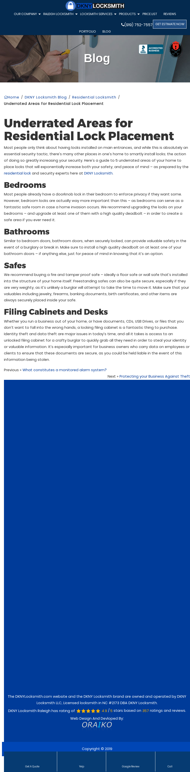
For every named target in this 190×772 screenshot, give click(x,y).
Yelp (81, 766)
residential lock (17, 173)
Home (11, 97)
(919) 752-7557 (137, 25)
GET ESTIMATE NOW (169, 24)
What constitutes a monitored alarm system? (65, 369)
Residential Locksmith (94, 97)
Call (169, 766)
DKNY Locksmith (98, 173)
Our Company (27, 15)
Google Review (130, 766)
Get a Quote (32, 766)
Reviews (170, 14)
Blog (106, 31)
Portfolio (87, 31)
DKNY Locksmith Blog (46, 97)
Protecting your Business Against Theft (154, 376)
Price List (149, 14)
